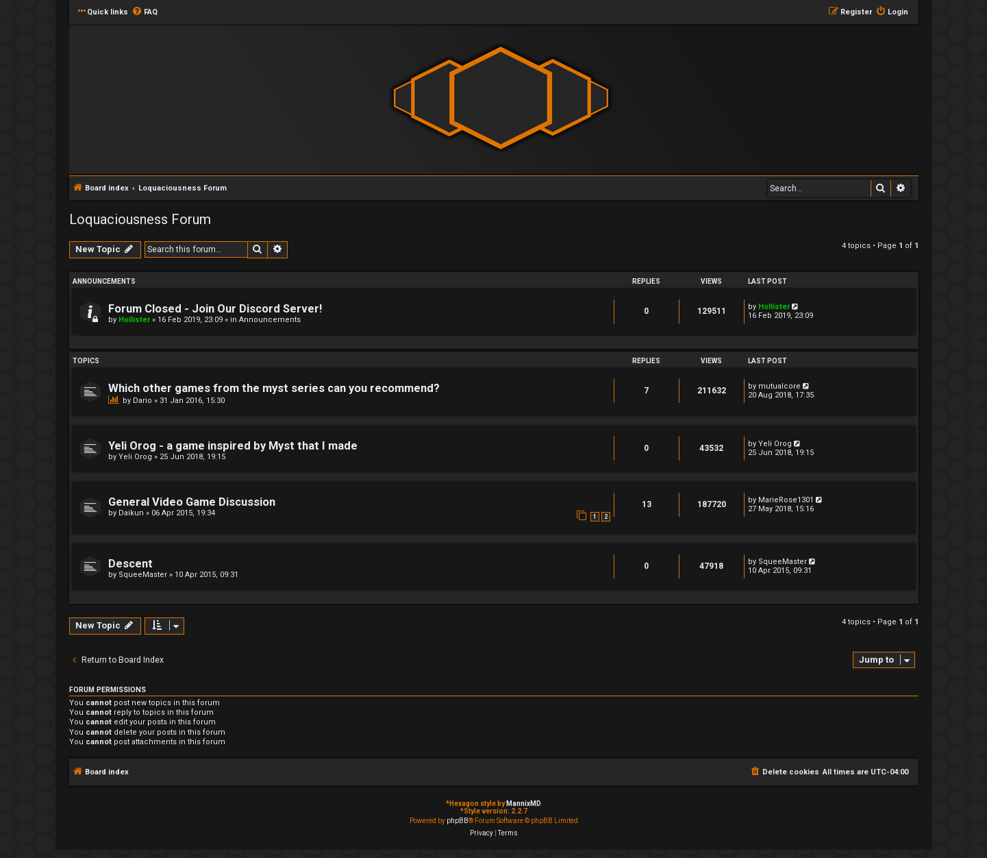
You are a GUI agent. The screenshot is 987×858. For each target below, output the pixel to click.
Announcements (270, 319)
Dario (142, 400)
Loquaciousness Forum (140, 219)
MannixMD (523, 803)
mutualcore (779, 386)
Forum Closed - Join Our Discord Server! (215, 308)
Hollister (134, 319)
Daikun (131, 512)
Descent (130, 563)
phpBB (457, 820)
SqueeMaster (142, 574)
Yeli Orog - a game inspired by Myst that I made (233, 445)
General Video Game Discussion (191, 501)
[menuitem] (145, 12)
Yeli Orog (135, 456)
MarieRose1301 (786, 499)
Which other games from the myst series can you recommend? (274, 388)
